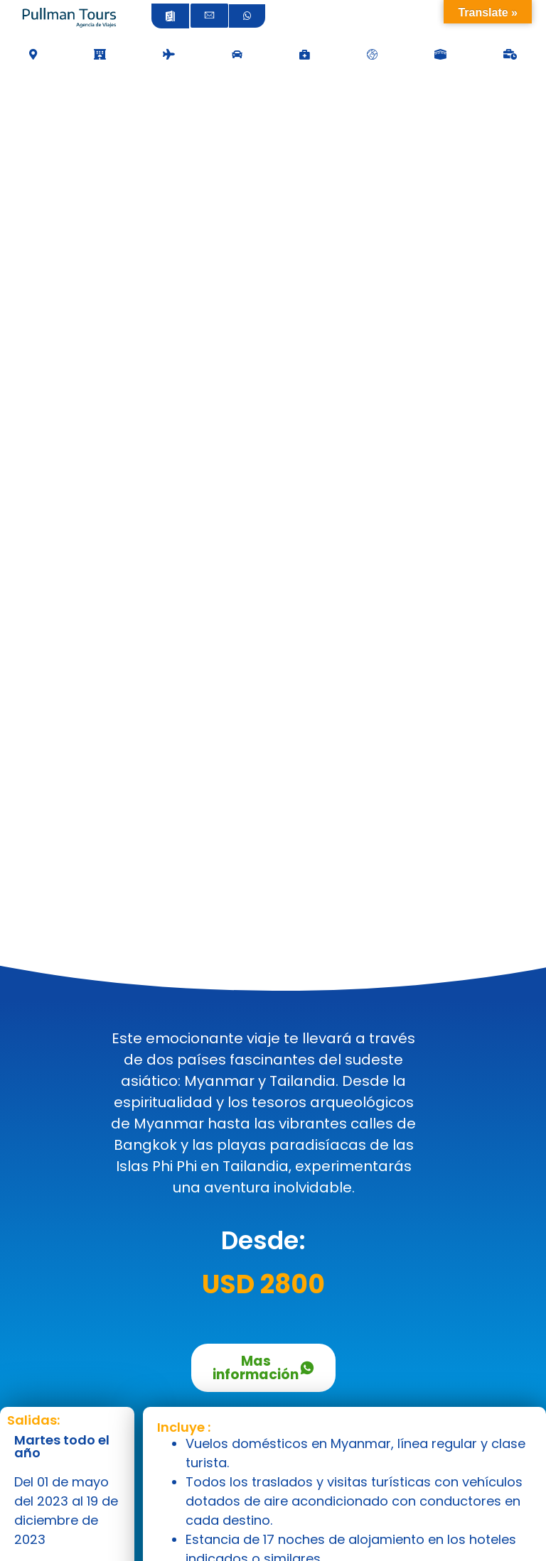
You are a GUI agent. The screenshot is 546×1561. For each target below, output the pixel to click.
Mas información (263, 1367)
